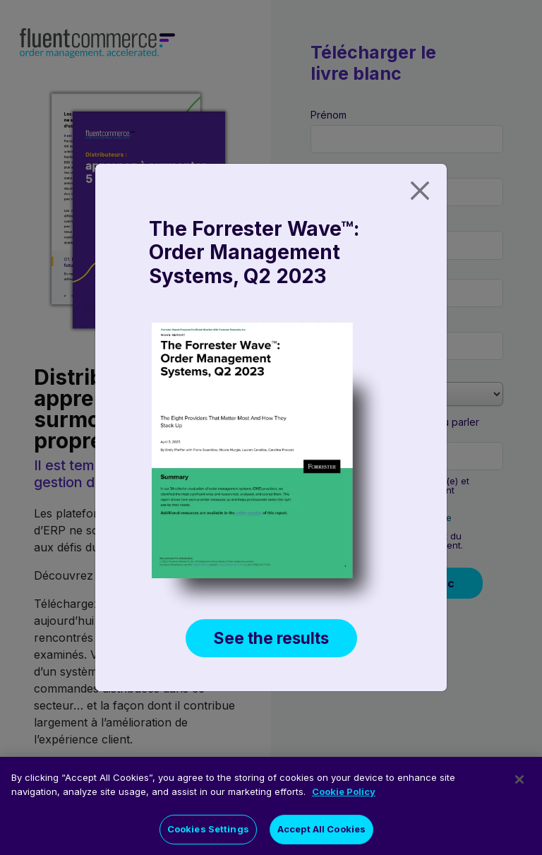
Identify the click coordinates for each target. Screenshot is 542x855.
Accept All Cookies (321, 834)
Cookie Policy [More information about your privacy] (343, 796)
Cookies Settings (208, 834)
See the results (271, 637)
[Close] (420, 191)
